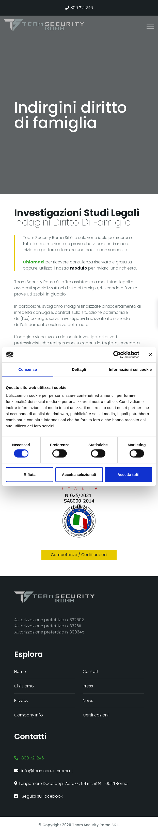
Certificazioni (95, 715)
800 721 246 (79, 8)
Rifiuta (30, 474)
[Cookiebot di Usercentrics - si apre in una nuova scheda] (117, 354)
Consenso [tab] (27, 369)
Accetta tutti (128, 474)
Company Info (28, 715)
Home (20, 671)
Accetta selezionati (79, 474)
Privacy (21, 700)
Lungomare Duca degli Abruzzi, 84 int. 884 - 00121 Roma (71, 783)
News (88, 700)
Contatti (91, 671)
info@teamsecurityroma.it (43, 771)
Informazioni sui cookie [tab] (130, 369)
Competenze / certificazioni (79, 555)
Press (88, 686)
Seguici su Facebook (38, 796)
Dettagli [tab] (79, 369)
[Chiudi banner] (150, 354)
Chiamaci (33, 262)
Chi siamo (24, 686)
